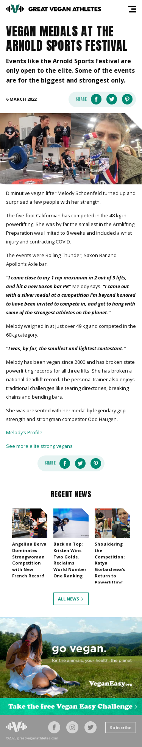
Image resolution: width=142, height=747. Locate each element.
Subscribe (120, 727)
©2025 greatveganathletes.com (32, 738)
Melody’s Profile (24, 432)
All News (68, 599)
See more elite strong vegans (39, 446)
